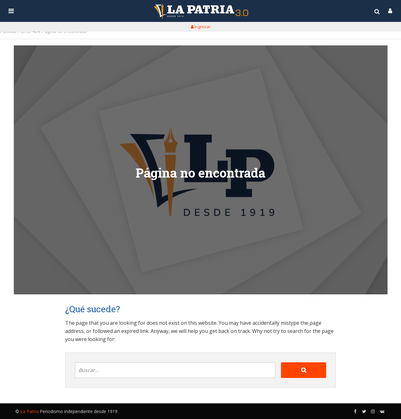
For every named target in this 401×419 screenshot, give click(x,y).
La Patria (29, 411)
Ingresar (201, 26)
